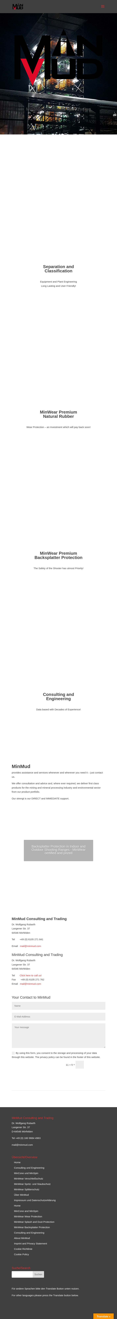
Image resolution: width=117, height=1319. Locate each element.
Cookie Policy (21, 1254)
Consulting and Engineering (29, 1232)
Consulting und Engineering (29, 1167)
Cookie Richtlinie (23, 1249)
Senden (96, 1065)
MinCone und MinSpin (26, 1173)
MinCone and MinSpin (26, 1211)
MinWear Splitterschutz (26, 1189)
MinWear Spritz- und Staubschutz (32, 1184)
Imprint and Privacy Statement (30, 1243)
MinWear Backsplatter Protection (32, 1227)
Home (17, 1162)
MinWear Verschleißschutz (28, 1178)
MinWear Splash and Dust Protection (34, 1221)
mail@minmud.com (30, 946)
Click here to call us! (31, 975)
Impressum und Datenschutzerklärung (35, 1200)
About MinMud (22, 1238)
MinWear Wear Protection (28, 1216)
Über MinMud (21, 1194)
